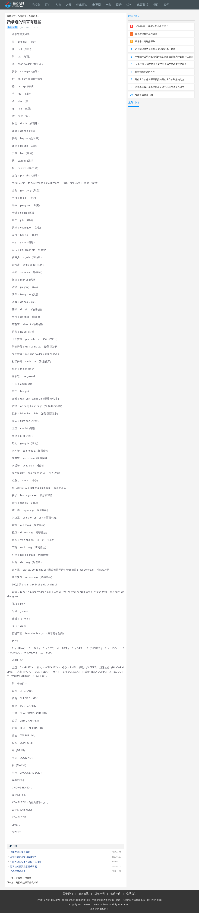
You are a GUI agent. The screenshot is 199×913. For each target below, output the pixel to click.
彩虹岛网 (94, 909)
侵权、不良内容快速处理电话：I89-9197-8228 (138, 900)
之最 (68, 4)
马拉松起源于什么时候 (27, 882)
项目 (156, 4)
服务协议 (84, 893)
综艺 (129, 4)
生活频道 (34, 4)
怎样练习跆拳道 (18, 871)
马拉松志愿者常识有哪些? (23, 857)
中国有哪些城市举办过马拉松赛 (25, 861)
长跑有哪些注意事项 (20, 852)
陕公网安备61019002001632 (76, 900)
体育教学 (33, 16)
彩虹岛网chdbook (18, 5)
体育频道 (142, 4)
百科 (48, 4)
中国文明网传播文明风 (103, 900)
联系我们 (131, 893)
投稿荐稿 (115, 893)
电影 (108, 4)
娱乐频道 (82, 4)
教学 (166, 4)
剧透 (119, 4)
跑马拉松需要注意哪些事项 (23, 866)
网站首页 (11, 16)
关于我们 (68, 893)
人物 (58, 4)
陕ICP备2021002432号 (49, 900)
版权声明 (100, 893)
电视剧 (96, 4)
